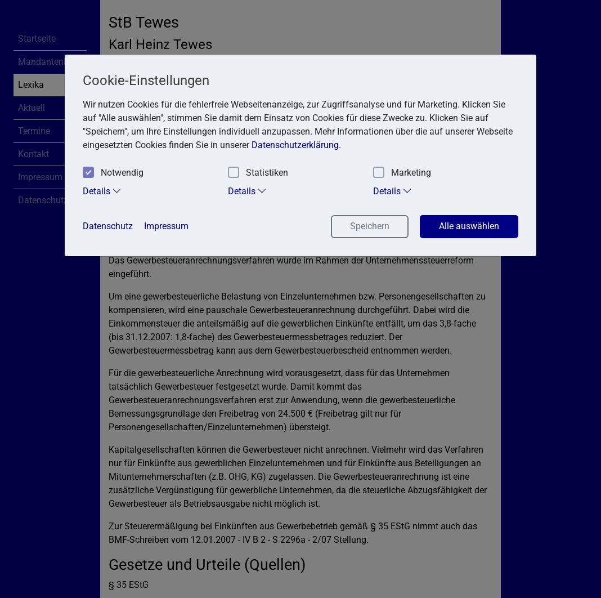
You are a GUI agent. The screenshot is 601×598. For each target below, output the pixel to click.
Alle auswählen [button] (469, 226)
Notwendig (113, 173)
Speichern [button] (369, 226)
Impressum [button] (166, 226)
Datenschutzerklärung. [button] (296, 145)
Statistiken (258, 173)
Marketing (402, 173)
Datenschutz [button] (108, 226)
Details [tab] (102, 191)
